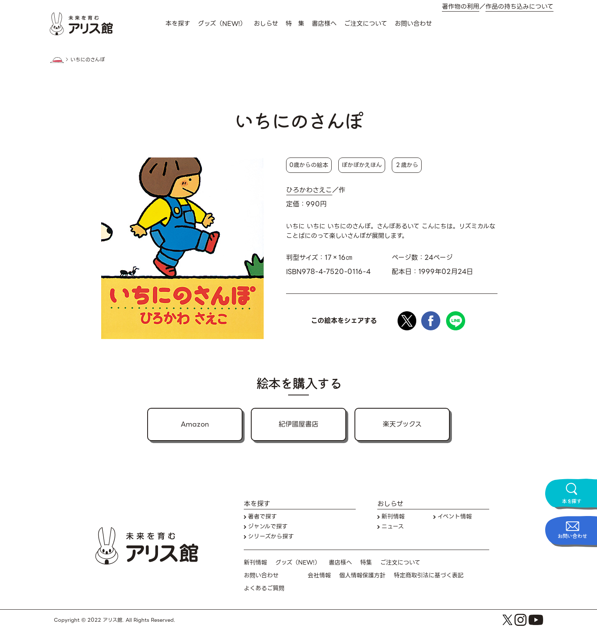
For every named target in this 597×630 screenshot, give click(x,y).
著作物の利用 (460, 7)
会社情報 (319, 575)
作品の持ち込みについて (519, 7)
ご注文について (365, 24)
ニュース (392, 526)
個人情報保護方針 (362, 575)
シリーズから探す (271, 536)
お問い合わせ (413, 24)
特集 (366, 562)
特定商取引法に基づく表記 (429, 575)
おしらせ (266, 24)
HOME (57, 60)
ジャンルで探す (268, 526)
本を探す (177, 24)
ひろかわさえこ (309, 190)
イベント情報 (454, 516)
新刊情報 (393, 516)
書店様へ (324, 24)
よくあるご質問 (264, 588)
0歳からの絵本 (308, 165)
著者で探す (262, 516)
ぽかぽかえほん (362, 165)
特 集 (295, 24)
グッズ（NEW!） (222, 24)
